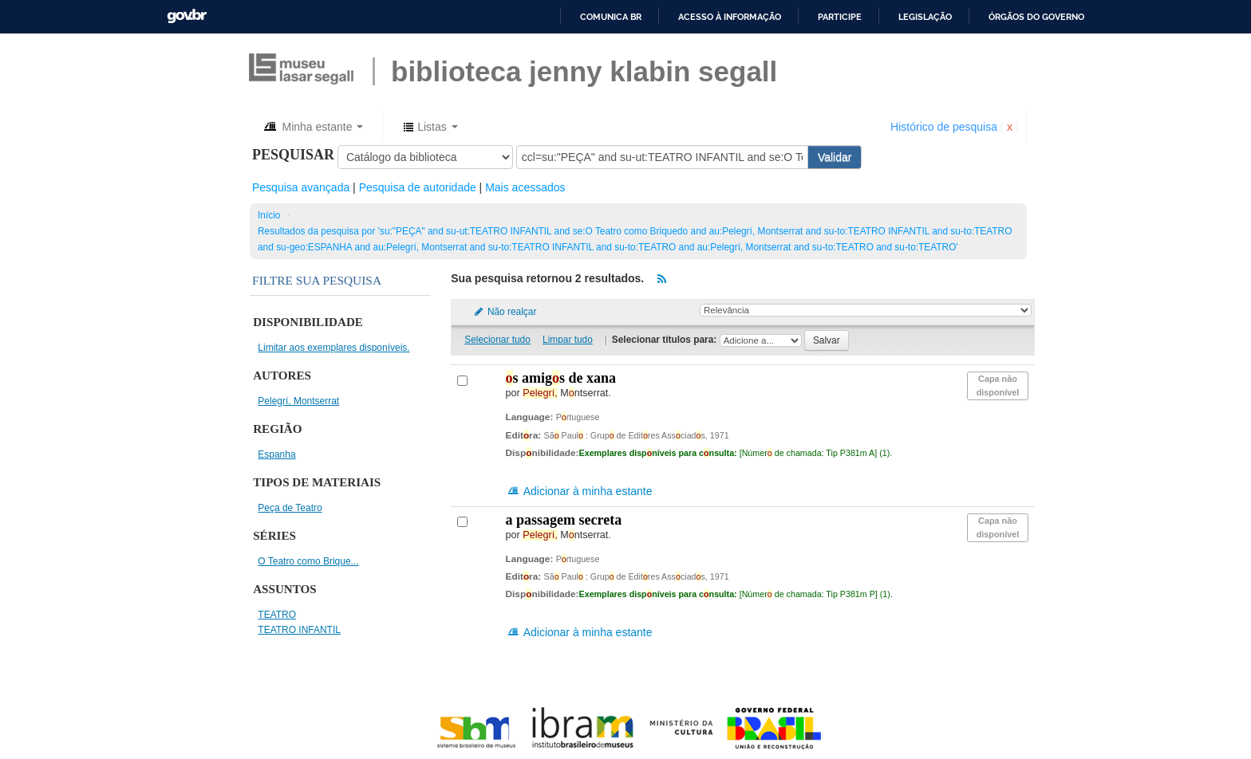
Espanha (276, 454)
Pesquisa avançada (300, 187)
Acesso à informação (729, 16)
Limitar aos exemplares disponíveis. (333, 347)
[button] (312, 127)
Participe (840, 16)
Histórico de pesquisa (943, 126)
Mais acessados (525, 187)
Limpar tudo (568, 339)
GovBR (187, 16)
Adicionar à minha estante (580, 491)
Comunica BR (610, 16)
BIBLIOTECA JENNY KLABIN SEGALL (584, 71)
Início (269, 215)
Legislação (925, 16)
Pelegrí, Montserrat (298, 401)
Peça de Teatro (290, 507)
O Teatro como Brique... (308, 561)
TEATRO (277, 614)
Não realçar (504, 311)
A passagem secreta (564, 520)
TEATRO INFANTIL (299, 629)
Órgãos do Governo (1036, 16)
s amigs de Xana (561, 378)
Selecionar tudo (497, 339)
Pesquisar (293, 155)
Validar (835, 157)
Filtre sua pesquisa (316, 280)
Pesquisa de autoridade (417, 187)
